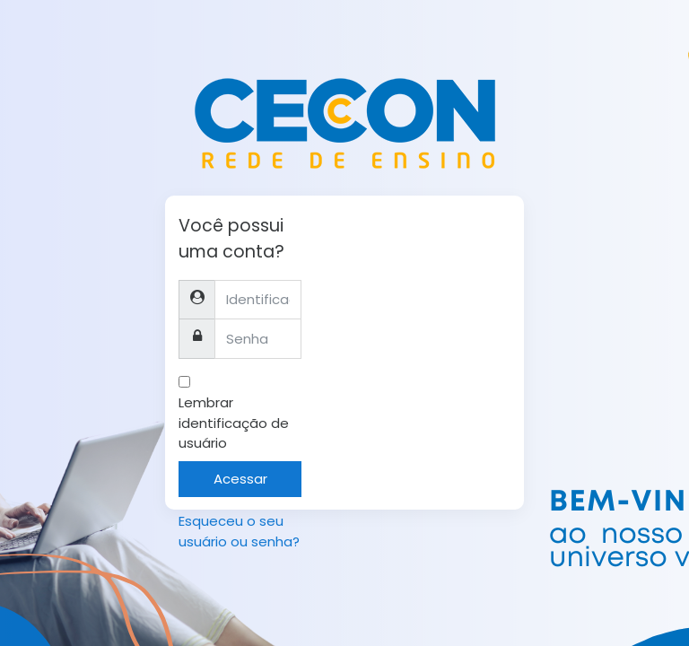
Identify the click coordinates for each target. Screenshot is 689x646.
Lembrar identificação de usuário (234, 422)
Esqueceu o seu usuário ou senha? (239, 531)
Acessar (240, 478)
